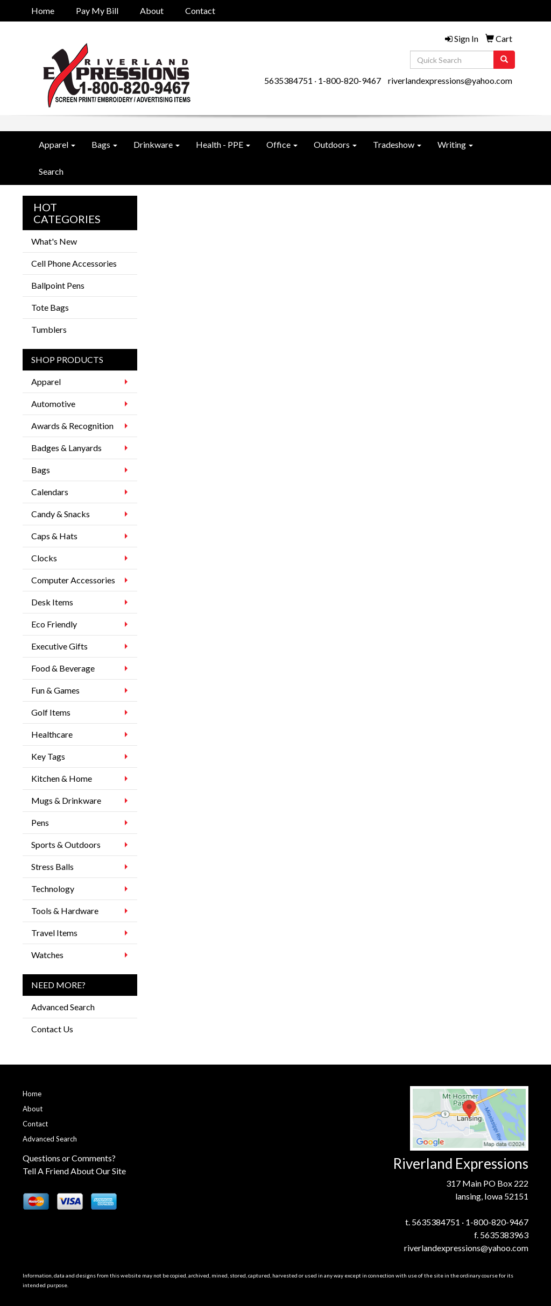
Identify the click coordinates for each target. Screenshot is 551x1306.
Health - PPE (223, 144)
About (152, 10)
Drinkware (156, 144)
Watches (47, 955)
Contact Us (52, 1029)
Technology (52, 888)
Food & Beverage (63, 668)
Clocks (44, 558)
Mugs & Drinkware (66, 800)
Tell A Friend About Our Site (74, 1171)
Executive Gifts (59, 646)
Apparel (57, 144)
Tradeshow (397, 144)
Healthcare (52, 734)
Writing (455, 144)
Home (42, 10)
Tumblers (49, 329)
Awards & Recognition (72, 425)
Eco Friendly (54, 624)
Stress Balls (52, 866)
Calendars (49, 492)
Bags (104, 144)
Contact (200, 10)
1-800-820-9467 (349, 80)
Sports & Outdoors (66, 844)
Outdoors (335, 144)
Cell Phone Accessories (74, 263)
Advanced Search (63, 1007)
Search (51, 171)
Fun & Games (55, 690)
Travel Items (54, 932)
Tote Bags (50, 307)
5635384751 (288, 80)
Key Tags (48, 756)
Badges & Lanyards (66, 448)
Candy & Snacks (60, 514)
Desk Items (52, 602)
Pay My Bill (97, 10)
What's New (54, 241)
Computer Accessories (73, 580)
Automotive (53, 403)
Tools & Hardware (64, 910)
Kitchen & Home (61, 778)
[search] (504, 60)
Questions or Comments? (69, 1158)
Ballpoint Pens (57, 285)
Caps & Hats (54, 536)
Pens (40, 822)
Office (282, 144)
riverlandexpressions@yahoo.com (450, 80)
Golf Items (50, 712)
